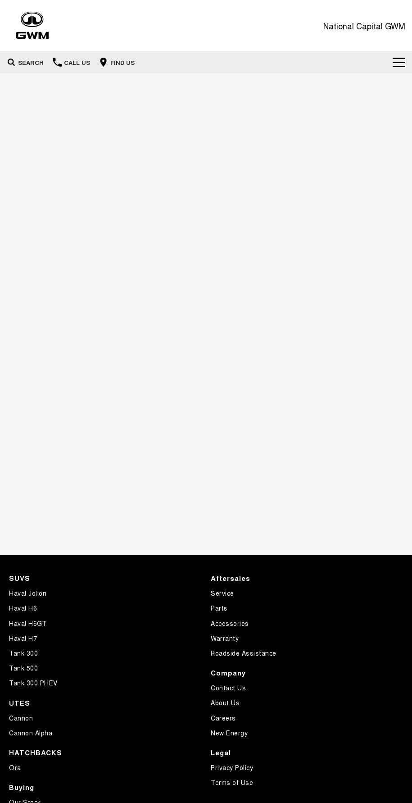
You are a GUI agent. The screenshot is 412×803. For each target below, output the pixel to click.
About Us (225, 702)
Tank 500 (23, 667)
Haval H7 (23, 638)
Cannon (21, 717)
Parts (219, 607)
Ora (15, 767)
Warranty (225, 638)
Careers (223, 717)
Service (222, 593)
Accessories (230, 623)
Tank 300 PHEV (33, 682)
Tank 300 (23, 652)
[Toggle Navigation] (399, 62)
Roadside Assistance (243, 652)
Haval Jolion (27, 593)
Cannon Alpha (30, 732)
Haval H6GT (27, 623)
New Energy (229, 732)
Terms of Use (232, 782)
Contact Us (228, 687)
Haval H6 (23, 607)
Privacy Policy (232, 767)
